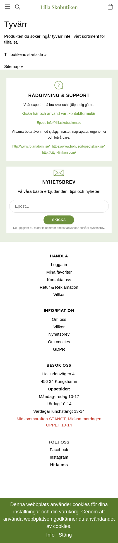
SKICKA (59, 220)
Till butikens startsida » (25, 54)
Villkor (59, 294)
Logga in (59, 264)
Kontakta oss (59, 279)
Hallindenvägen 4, (59, 373)
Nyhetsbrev (59, 334)
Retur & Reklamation (59, 287)
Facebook (59, 449)
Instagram (59, 457)
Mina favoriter (59, 272)
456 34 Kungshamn (59, 381)
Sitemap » (13, 66)
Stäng (65, 535)
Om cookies (59, 341)
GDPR (59, 349)
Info (50, 535)
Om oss (59, 319)
